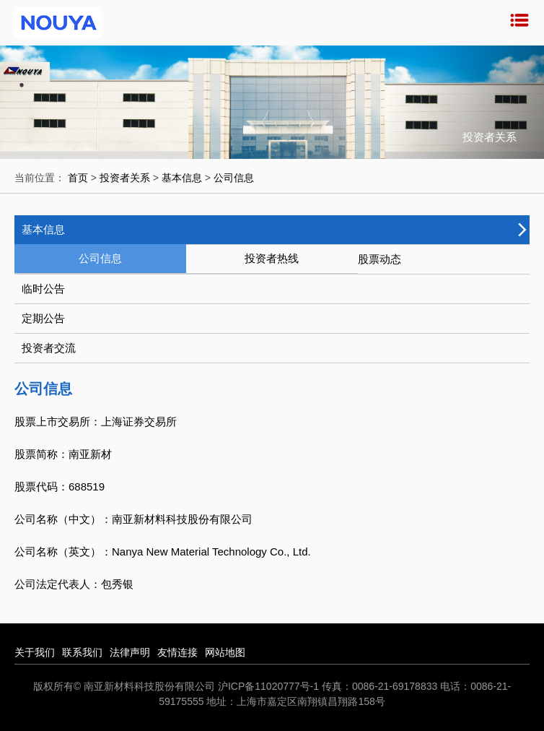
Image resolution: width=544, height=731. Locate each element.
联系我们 (82, 652)
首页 (78, 177)
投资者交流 (49, 348)
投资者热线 (272, 258)
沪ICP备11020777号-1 (268, 686)
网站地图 (225, 652)
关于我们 (34, 652)
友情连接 (177, 652)
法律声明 (130, 652)
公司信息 (234, 177)
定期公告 (43, 318)
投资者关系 (125, 177)
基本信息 (182, 177)
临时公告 (43, 288)
